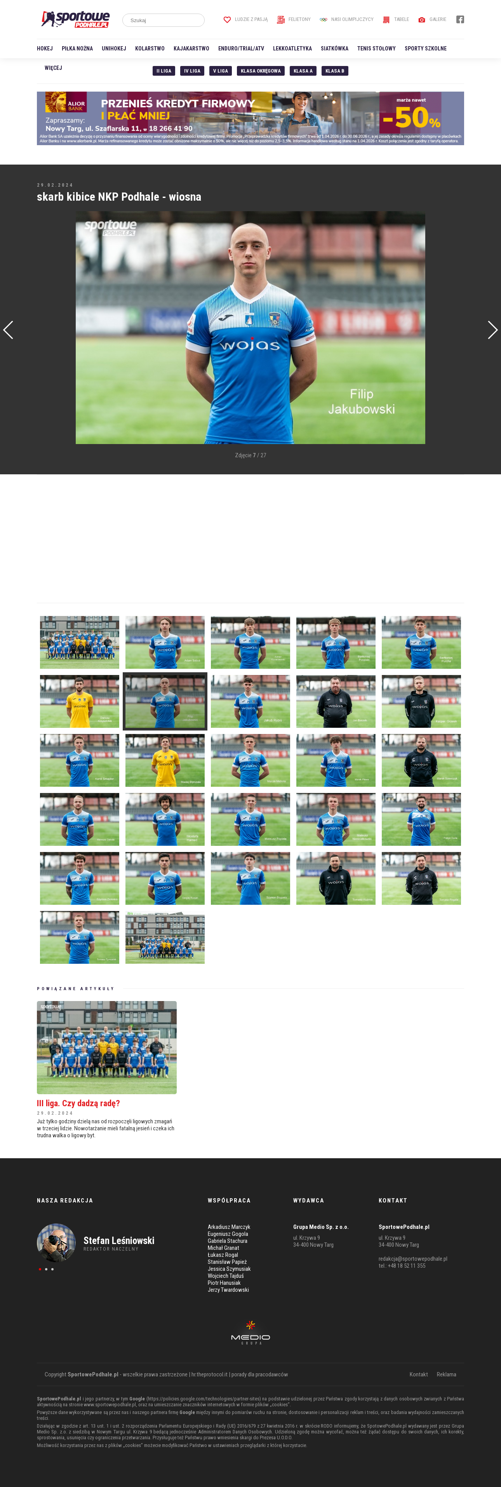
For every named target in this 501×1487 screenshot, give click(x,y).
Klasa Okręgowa (261, 71)
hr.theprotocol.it (209, 1374)
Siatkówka (334, 48)
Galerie (432, 19)
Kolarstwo (150, 48)
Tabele (396, 19)
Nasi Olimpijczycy (347, 19)
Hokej (45, 48)
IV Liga (192, 71)
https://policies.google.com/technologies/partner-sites (203, 1399)
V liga (220, 71)
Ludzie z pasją (245, 19)
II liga (164, 71)
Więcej (53, 68)
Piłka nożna (77, 48)
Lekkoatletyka (292, 48)
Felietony (294, 19)
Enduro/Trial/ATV (241, 48)
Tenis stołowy (376, 48)
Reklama (446, 1374)
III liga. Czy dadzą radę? (78, 1103)
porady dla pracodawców (259, 1374)
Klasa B (334, 71)
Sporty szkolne (426, 48)
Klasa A (303, 71)
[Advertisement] (48, 328)
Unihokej (114, 48)
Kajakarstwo (191, 48)
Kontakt (419, 1374)
